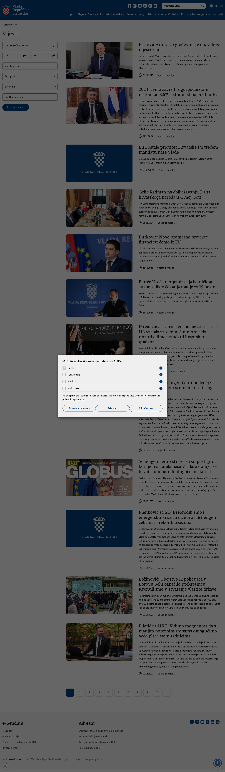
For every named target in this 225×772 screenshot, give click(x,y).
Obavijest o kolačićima (146, 395)
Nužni (71, 368)
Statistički (73, 381)
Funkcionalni (74, 374)
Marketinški (74, 388)
